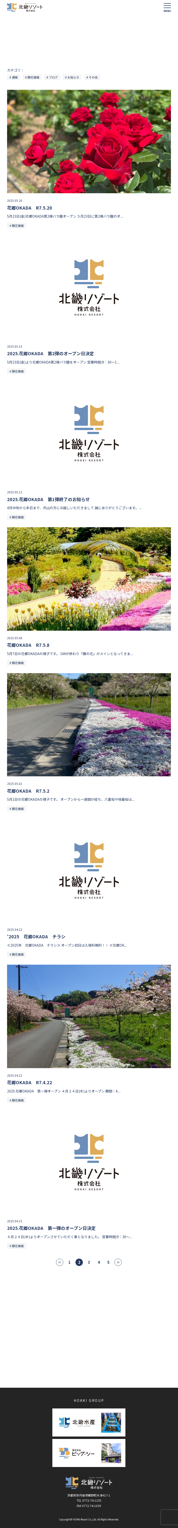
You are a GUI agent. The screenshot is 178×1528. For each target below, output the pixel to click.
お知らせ (73, 77)
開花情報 (33, 77)
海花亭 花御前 (23, 1341)
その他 (93, 77)
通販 (15, 77)
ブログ (53, 77)
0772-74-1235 (91, 1500)
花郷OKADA (107, 1341)
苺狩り (18, 1354)
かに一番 (20, 1368)
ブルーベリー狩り (112, 1354)
